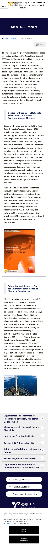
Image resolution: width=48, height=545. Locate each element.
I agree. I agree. (24, 530)
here (8, 523)
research (14, 39)
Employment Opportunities (25, 494)
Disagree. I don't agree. (24, 539)
